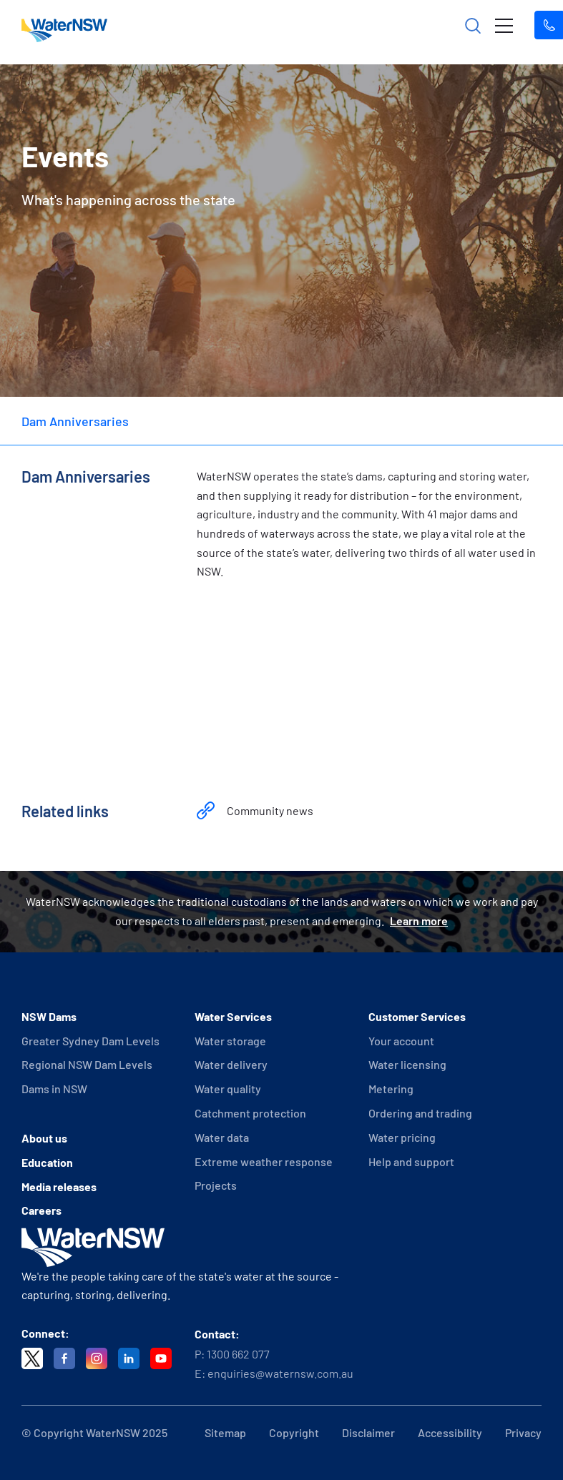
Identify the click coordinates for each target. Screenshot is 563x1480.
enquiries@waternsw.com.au (280, 1373)
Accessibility (450, 1432)
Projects (216, 1185)
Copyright (294, 1432)
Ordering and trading (420, 1113)
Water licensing (407, 1064)
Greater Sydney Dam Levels (90, 1040)
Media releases (59, 1186)
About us (44, 1138)
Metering (390, 1088)
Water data (222, 1137)
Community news (270, 810)
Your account (401, 1040)
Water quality (228, 1088)
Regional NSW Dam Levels (86, 1064)
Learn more (419, 920)
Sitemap (225, 1432)
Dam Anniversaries (75, 421)
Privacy (523, 1432)
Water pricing (402, 1137)
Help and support (411, 1161)
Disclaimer (368, 1432)
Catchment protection (250, 1113)
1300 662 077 (238, 1354)
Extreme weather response (264, 1161)
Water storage (230, 1040)
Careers (41, 1210)
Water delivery (231, 1064)
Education (47, 1162)
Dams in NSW (54, 1088)
